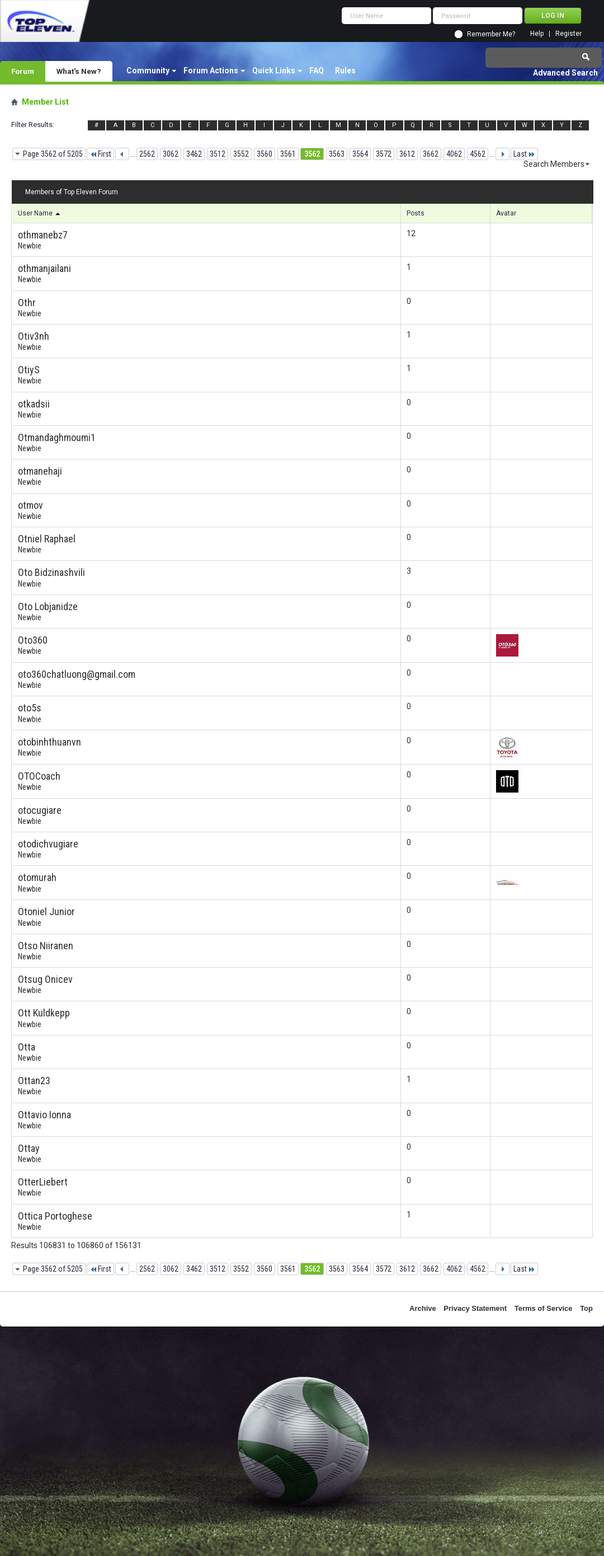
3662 (430, 153)
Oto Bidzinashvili (51, 572)
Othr (27, 302)
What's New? (78, 71)
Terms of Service (544, 1308)
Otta (26, 1047)
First (100, 153)
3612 (407, 153)
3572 (383, 153)
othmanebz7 (43, 235)
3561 (288, 153)
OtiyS (29, 370)
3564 (360, 153)
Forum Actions (210, 70)
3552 (241, 153)
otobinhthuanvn (49, 742)
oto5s (29, 708)
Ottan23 (34, 1080)
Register (568, 34)
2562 (147, 153)
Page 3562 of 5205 (53, 153)
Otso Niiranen (45, 946)
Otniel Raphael (47, 539)
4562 (477, 153)
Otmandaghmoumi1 (57, 437)
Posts (415, 213)
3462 (194, 153)
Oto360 (33, 640)
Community (147, 70)
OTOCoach (39, 776)
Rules (345, 70)
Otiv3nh (33, 336)
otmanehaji (40, 471)
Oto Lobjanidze (48, 606)
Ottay (29, 1148)
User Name (40, 213)
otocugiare (40, 810)
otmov (30, 505)
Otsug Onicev (45, 979)
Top (586, 1308)
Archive (422, 1308)
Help (537, 34)
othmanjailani (44, 268)
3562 (312, 153)
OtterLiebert (43, 1182)
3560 (264, 153)
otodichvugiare (48, 844)
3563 (337, 153)
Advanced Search (565, 72)
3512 (217, 153)
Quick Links (273, 70)
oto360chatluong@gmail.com (76, 674)
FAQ (316, 70)
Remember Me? (491, 34)
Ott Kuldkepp (44, 1013)
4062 (454, 153)
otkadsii (34, 404)
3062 (170, 153)
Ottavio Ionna (44, 1115)
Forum (22, 71)
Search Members (553, 164)
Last (524, 153)
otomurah (37, 877)
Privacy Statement (475, 1308)
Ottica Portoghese (55, 1216)
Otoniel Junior (46, 911)
